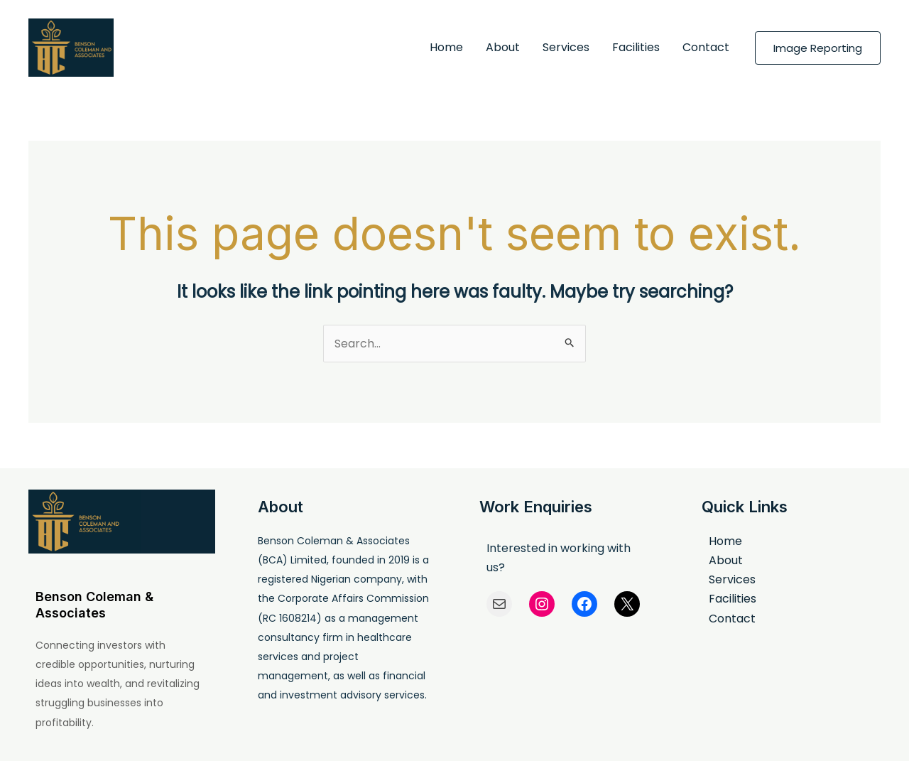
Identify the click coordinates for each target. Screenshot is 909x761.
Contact (705, 47)
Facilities (636, 47)
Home (446, 47)
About (503, 47)
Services (566, 47)
